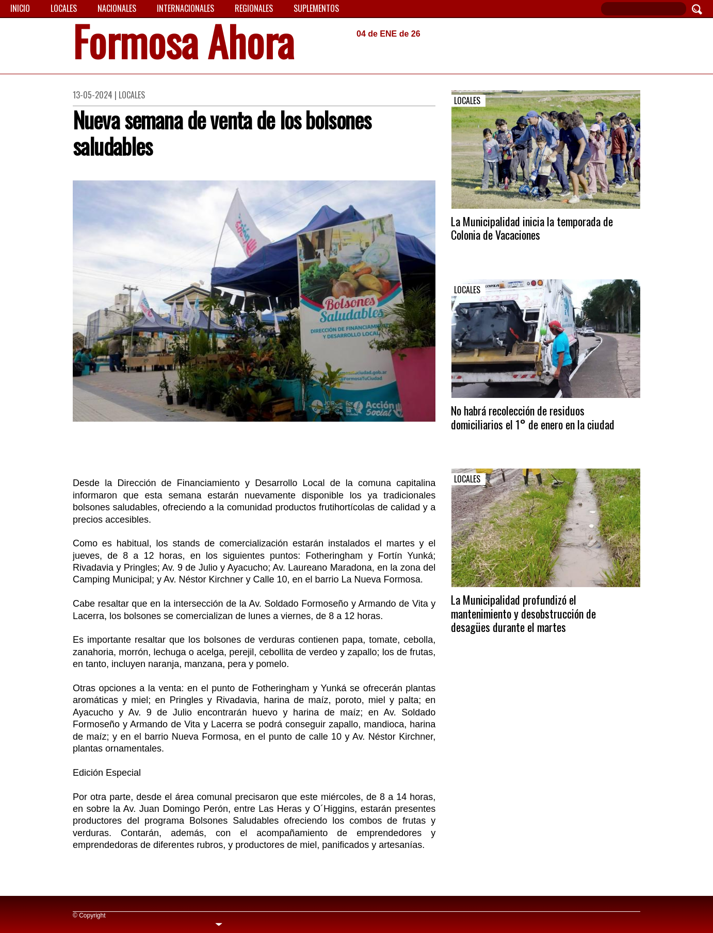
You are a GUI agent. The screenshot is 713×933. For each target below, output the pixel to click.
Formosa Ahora (183, 44)
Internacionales (185, 8)
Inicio (20, 8)
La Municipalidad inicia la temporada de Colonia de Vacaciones (532, 228)
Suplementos (316, 8)
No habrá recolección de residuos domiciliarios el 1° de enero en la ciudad (532, 417)
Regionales (254, 8)
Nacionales (117, 8)
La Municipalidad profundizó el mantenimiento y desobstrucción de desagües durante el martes (523, 613)
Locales (64, 8)
